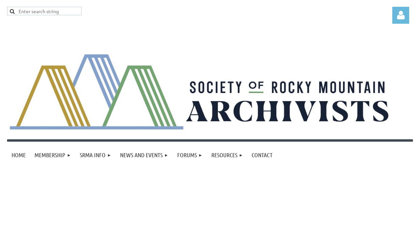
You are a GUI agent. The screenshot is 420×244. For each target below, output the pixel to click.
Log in (400, 15)
